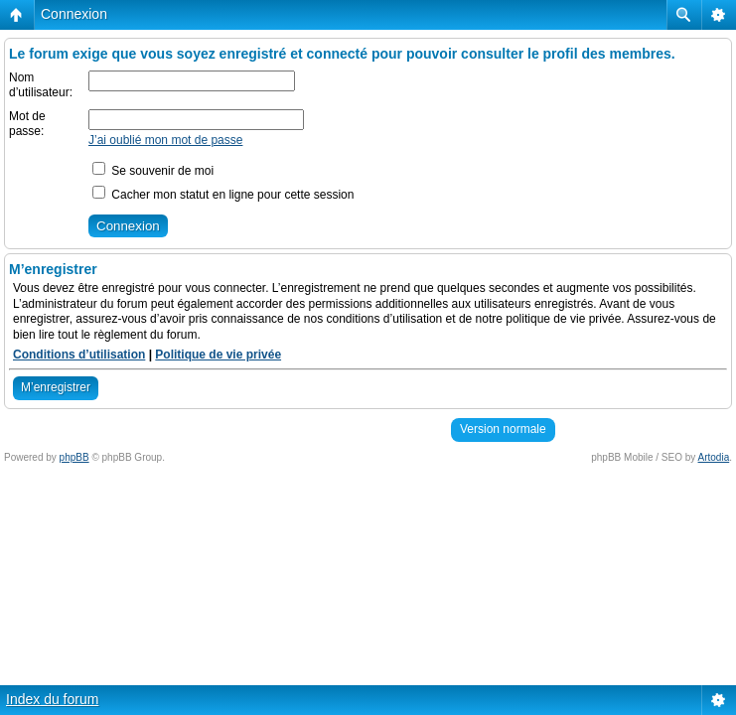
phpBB (74, 457)
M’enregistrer (55, 387)
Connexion (74, 14)
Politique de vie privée (218, 354)
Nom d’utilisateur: (41, 85)
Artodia (714, 457)
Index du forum (52, 699)
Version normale (503, 429)
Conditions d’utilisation (79, 354)
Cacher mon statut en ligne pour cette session (223, 195)
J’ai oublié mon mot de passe (165, 140)
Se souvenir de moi (153, 171)
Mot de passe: (27, 124)
